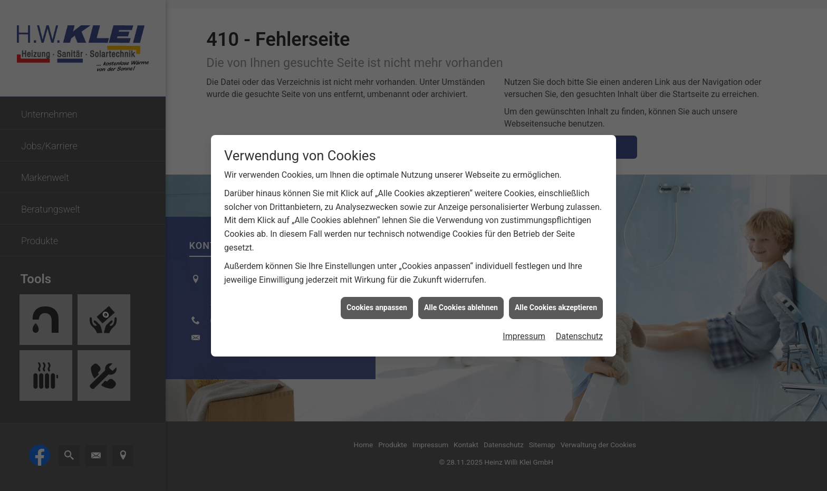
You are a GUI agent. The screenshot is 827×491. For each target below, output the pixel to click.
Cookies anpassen (377, 306)
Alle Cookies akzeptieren (556, 306)
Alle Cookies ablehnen (461, 306)
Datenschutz (579, 335)
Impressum (524, 335)
